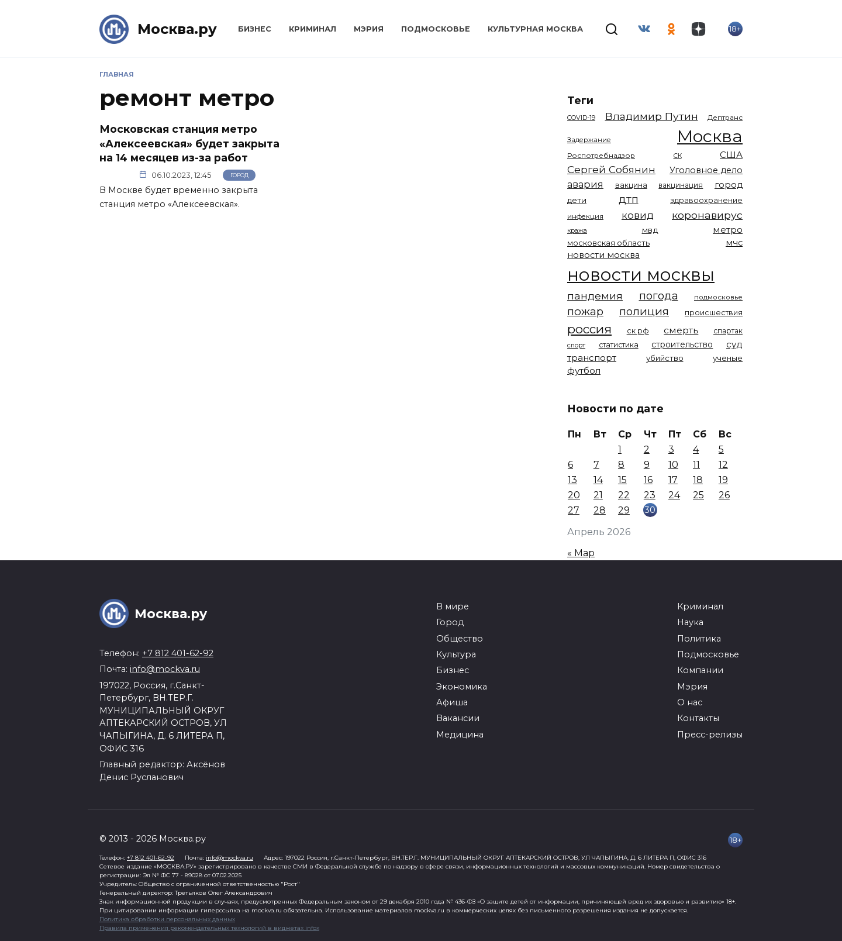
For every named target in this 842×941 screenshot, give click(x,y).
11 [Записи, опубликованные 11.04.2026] (696, 464)
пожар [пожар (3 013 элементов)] (585, 311)
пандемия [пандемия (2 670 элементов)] (595, 295)
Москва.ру (177, 28)
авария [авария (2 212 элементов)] (585, 184)
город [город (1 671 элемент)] (729, 185)
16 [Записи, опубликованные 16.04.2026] (648, 479)
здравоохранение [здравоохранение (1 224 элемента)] (706, 200)
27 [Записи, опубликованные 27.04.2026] (573, 510)
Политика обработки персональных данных (167, 919)
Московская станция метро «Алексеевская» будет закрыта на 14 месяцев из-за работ (189, 143)
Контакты (698, 718)
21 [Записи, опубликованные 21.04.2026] (598, 495)
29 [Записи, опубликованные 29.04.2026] (624, 510)
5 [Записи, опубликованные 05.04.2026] (721, 449)
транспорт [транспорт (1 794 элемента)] (591, 358)
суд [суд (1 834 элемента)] (734, 344)
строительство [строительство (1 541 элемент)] (682, 344)
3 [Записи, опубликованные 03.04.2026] (671, 449)
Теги (580, 100)
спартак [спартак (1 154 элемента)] (728, 330)
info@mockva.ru (165, 669)
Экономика (461, 686)
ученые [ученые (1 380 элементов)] (728, 358)
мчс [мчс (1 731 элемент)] (734, 242)
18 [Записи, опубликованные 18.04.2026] (698, 479)
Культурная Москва (535, 29)
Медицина (460, 734)
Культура (456, 654)
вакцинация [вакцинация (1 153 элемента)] (680, 185)
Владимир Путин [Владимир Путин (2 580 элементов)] (651, 116)
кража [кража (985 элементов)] (577, 230)
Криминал (312, 29)
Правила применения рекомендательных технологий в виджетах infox (209, 928)
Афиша (452, 702)
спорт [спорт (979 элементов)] (576, 345)
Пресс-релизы (710, 734)
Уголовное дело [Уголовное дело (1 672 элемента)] (706, 170)
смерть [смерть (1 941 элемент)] (681, 330)
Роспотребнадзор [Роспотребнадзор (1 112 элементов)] (601, 155)
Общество (459, 638)
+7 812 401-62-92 (177, 653)
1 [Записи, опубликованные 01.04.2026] (620, 449)
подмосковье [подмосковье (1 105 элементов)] (718, 297)
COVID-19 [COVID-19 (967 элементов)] (581, 117)
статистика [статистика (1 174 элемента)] (619, 344)
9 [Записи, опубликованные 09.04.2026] (647, 464)
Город (239, 175)
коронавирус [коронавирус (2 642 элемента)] (707, 215)
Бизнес (254, 29)
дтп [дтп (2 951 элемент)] (629, 199)
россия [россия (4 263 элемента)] (589, 329)
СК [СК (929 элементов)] (678, 156)
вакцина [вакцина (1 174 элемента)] (631, 185)
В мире (452, 606)
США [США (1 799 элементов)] (731, 154)
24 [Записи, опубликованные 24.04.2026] (674, 495)
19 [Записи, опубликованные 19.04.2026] (723, 479)
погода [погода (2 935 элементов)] (658, 295)
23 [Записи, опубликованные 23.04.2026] (649, 495)
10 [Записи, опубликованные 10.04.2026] (673, 464)
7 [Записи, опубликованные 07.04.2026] (596, 464)
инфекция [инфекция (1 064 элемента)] (585, 216)
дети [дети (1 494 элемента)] (576, 200)
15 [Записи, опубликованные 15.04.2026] (622, 479)
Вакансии (457, 718)
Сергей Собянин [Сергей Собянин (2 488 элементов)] (611, 169)
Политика (699, 638)
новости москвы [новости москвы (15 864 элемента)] (641, 274)
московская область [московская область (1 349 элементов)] (608, 242)
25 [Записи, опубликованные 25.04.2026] (698, 495)
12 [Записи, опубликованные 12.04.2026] (723, 464)
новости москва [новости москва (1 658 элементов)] (603, 255)
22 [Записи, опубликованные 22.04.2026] (624, 495)
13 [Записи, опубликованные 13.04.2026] (572, 479)
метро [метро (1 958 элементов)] (728, 229)
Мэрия (369, 29)
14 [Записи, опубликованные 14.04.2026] (598, 479)
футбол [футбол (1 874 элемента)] (584, 370)
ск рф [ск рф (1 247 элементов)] (638, 330)
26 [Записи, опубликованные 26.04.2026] (724, 495)
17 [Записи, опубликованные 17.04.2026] (673, 479)
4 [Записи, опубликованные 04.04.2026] (696, 449)
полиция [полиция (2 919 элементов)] (644, 311)
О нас (689, 702)
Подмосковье (435, 29)
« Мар (581, 553)
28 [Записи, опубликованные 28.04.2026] (599, 510)
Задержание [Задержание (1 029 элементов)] (589, 140)
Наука (690, 622)
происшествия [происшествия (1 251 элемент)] (714, 312)
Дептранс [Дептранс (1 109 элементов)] (725, 117)
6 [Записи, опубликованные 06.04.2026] (570, 464)
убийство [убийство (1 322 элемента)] (665, 358)
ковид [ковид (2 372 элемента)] (638, 215)
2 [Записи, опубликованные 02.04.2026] (647, 449)
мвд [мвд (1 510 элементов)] (650, 230)
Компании (700, 670)
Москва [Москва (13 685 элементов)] (710, 136)
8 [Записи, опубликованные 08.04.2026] (621, 464)
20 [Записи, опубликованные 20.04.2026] (574, 495)
